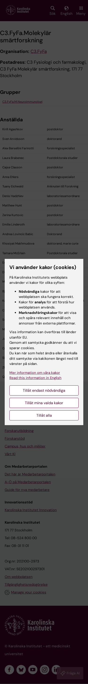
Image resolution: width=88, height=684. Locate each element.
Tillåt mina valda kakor (44, 402)
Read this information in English (35, 378)
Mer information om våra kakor (34, 372)
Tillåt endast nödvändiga (44, 390)
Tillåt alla (44, 415)
